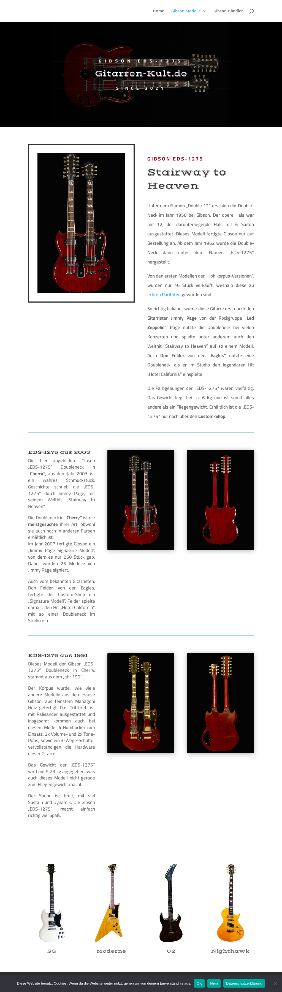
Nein (214, 983)
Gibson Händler (228, 11)
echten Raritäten (164, 294)
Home (158, 11)
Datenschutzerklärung (244, 983)
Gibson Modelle (186, 11)
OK (199, 983)
